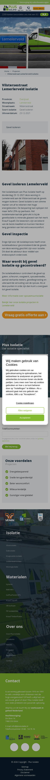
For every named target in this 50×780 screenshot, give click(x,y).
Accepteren (25, 418)
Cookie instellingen (25, 403)
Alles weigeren (25, 410)
